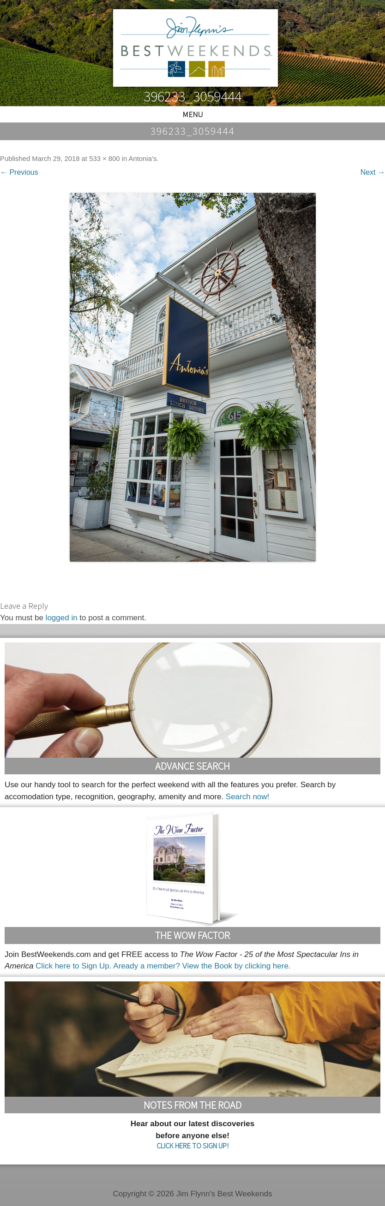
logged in (62, 617)
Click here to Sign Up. (73, 966)
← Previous (19, 172)
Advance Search (192, 766)
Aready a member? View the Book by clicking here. (201, 966)
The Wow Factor (192, 935)
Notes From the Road (192, 1105)
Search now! (248, 796)
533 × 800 (104, 158)
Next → (373, 172)
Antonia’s (143, 158)
